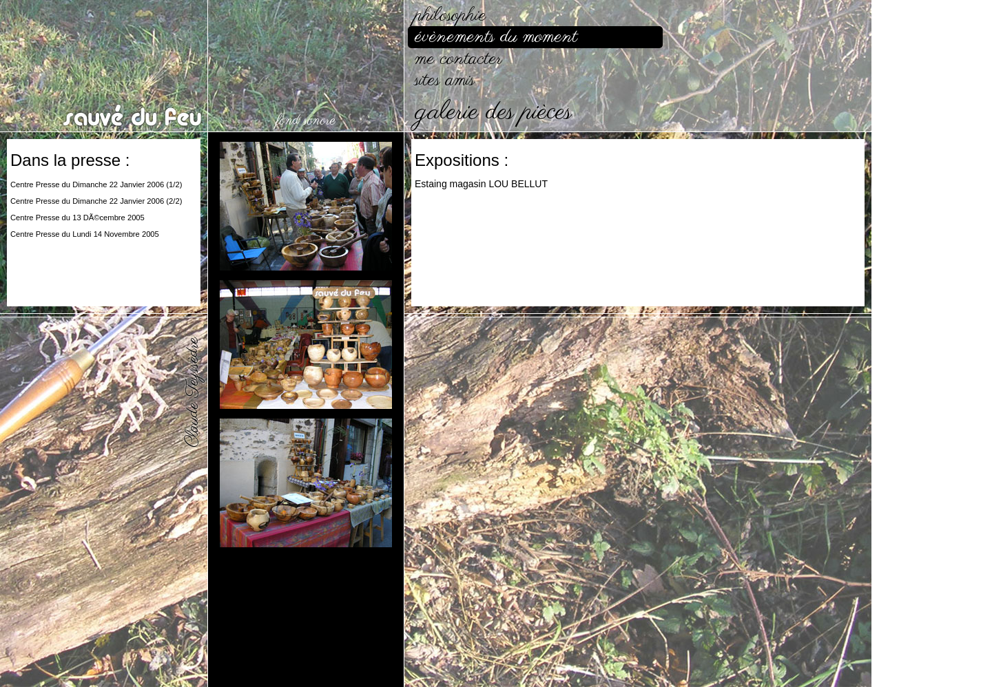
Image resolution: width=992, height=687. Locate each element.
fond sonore (305, 120)
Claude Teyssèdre (193, 392)
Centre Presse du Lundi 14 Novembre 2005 (84, 234)
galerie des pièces (493, 112)
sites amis (445, 80)
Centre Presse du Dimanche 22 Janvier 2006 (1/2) (96, 184)
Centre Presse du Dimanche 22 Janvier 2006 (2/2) (96, 201)
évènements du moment (496, 36)
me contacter (458, 59)
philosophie (450, 15)
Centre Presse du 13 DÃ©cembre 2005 (77, 217)
